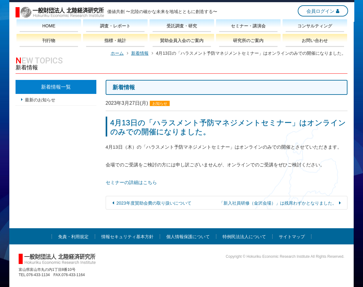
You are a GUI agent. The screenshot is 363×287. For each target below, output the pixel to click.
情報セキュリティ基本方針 (127, 236)
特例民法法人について (244, 236)
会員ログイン (320, 11)
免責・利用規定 (73, 236)
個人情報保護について (188, 236)
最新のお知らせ (40, 99)
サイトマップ (292, 236)
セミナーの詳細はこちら (131, 182)
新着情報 (140, 53)
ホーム (117, 53)
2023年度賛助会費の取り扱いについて (154, 203)
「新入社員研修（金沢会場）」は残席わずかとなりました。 (278, 203)
